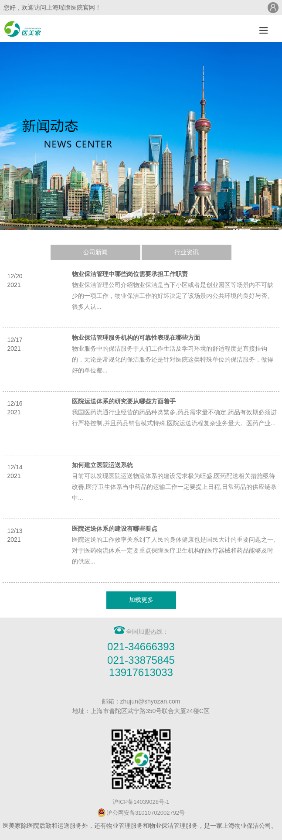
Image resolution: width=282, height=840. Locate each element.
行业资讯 (186, 252)
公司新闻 (95, 252)
